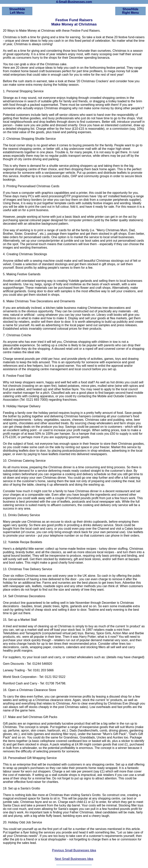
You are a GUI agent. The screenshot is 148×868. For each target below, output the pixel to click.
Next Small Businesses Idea (74, 858)
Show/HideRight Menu (130, 11)
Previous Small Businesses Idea (74, 850)
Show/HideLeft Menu (17, 11)
